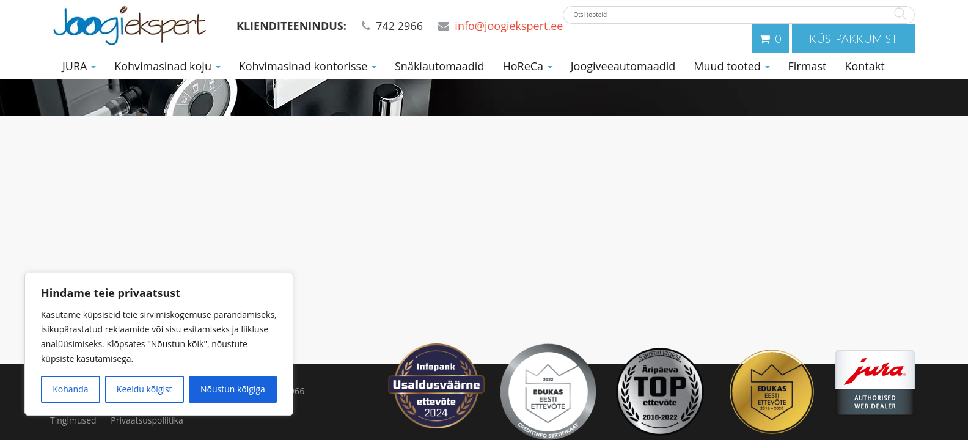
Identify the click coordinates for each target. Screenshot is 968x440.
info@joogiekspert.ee (509, 25)
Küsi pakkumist (853, 38)
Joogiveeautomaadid (623, 66)
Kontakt (864, 66)
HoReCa (527, 66)
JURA (79, 66)
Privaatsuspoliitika (147, 420)
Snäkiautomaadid (439, 66)
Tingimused (73, 420)
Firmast (807, 66)
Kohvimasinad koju (167, 66)
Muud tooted (731, 66)
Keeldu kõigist (144, 389)
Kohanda (70, 389)
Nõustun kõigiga (232, 389)
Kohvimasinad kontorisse (307, 66)
